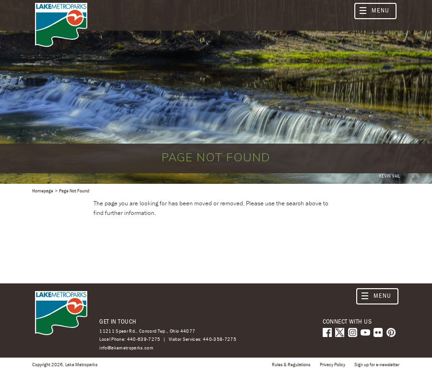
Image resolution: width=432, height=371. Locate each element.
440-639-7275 (144, 339)
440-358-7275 (219, 339)
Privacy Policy (332, 364)
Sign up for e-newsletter (376, 364)
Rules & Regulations (291, 364)
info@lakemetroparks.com (126, 348)
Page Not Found (74, 190)
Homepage (42, 190)
